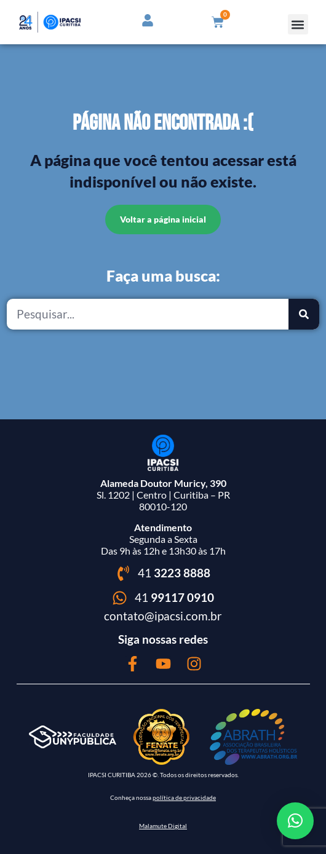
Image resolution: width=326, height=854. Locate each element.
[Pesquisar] (303, 314)
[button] (298, 24)
